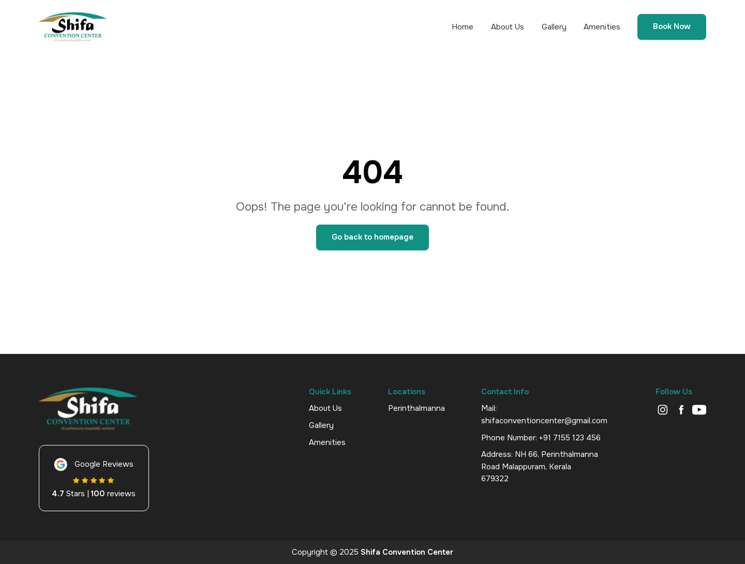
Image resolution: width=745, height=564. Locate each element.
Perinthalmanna (416, 408)
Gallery (554, 27)
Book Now (672, 27)
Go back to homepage (372, 237)
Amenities (602, 27)
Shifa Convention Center (407, 552)
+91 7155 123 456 (570, 438)
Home (462, 27)
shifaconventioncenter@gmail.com (544, 420)
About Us (507, 27)
